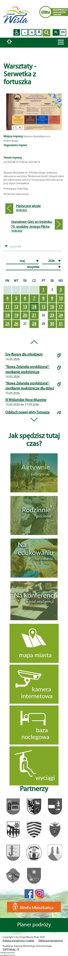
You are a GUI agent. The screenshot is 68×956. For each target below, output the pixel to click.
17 (61, 307)
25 (7, 324)
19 (16, 315)
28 (34, 324)
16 (52, 307)
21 (34, 315)
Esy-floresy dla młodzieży (24, 354)
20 (25, 315)
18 (7, 315)
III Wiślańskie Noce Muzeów (25, 400)
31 (61, 324)
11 (7, 307)
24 (61, 315)
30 (52, 324)
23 (52, 315)
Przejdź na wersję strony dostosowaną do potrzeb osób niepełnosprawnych (16, 32)
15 (43, 307)
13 (25, 307)
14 (34, 307)
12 (16, 307)
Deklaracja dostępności (50, 940)
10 (61, 298)
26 (16, 324)
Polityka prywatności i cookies (18, 940)
